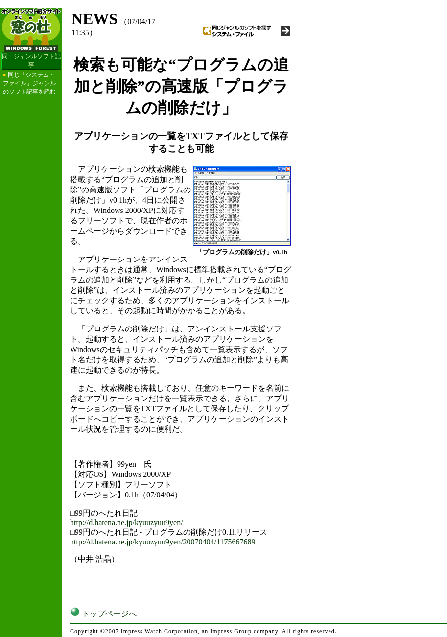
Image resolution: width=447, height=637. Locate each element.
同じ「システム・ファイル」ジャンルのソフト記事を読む (29, 83)
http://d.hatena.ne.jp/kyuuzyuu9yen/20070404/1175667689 (162, 542)
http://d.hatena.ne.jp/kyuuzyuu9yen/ (126, 523)
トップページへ (103, 614)
